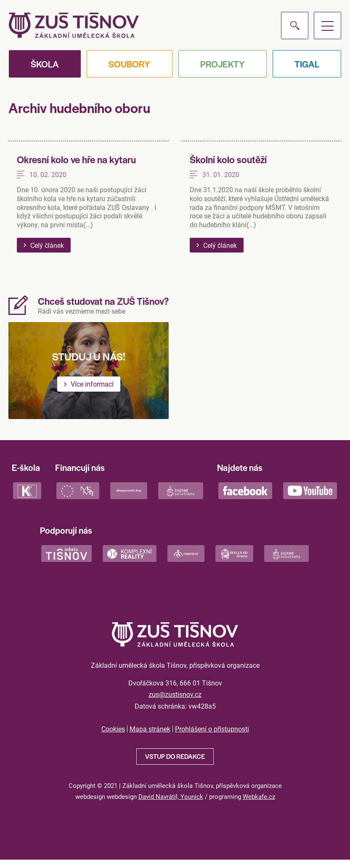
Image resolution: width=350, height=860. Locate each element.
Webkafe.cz (259, 796)
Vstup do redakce (175, 756)
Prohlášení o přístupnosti (212, 729)
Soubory (129, 64)
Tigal (306, 64)
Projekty (222, 64)
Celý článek (47, 245)
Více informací (92, 383)
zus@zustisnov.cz (175, 694)
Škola (45, 64)
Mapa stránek (150, 729)
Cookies (113, 729)
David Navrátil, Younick (170, 796)
